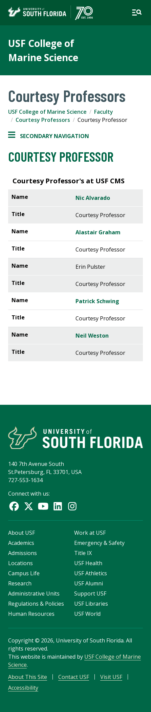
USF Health (88, 563)
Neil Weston (92, 335)
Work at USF (90, 532)
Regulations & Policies (36, 603)
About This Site (27, 677)
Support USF (90, 593)
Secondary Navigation (48, 136)
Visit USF (111, 677)
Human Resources (31, 613)
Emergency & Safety (99, 543)
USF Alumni (88, 583)
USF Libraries (91, 603)
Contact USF (73, 677)
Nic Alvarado (93, 198)
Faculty (103, 111)
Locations (20, 563)
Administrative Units (34, 593)
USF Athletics (90, 573)
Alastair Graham (98, 232)
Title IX (83, 553)
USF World (87, 613)
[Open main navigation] (137, 12)
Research (19, 583)
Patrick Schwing (98, 301)
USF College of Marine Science (47, 111)
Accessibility (23, 687)
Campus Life (24, 573)
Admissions (22, 553)
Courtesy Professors (43, 120)
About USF (21, 532)
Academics (21, 543)
